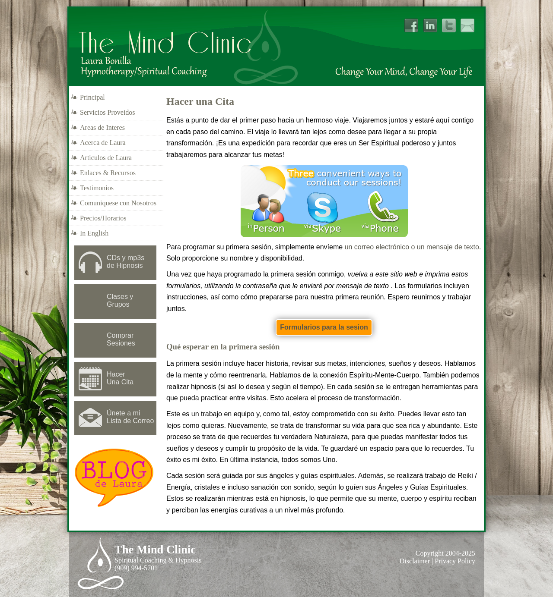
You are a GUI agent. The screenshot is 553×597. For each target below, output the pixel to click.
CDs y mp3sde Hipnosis (125, 261)
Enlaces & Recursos (108, 172)
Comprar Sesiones (121, 339)
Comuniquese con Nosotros (118, 203)
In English (94, 233)
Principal (92, 97)
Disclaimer (415, 561)
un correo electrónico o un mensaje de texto (412, 247)
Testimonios (97, 188)
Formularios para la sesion (324, 327)
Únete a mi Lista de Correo (130, 416)
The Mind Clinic (155, 549)
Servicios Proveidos (107, 112)
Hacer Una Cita (120, 378)
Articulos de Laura (106, 157)
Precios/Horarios (103, 218)
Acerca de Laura (103, 142)
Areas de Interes (102, 127)
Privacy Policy (455, 561)
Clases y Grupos (120, 300)
